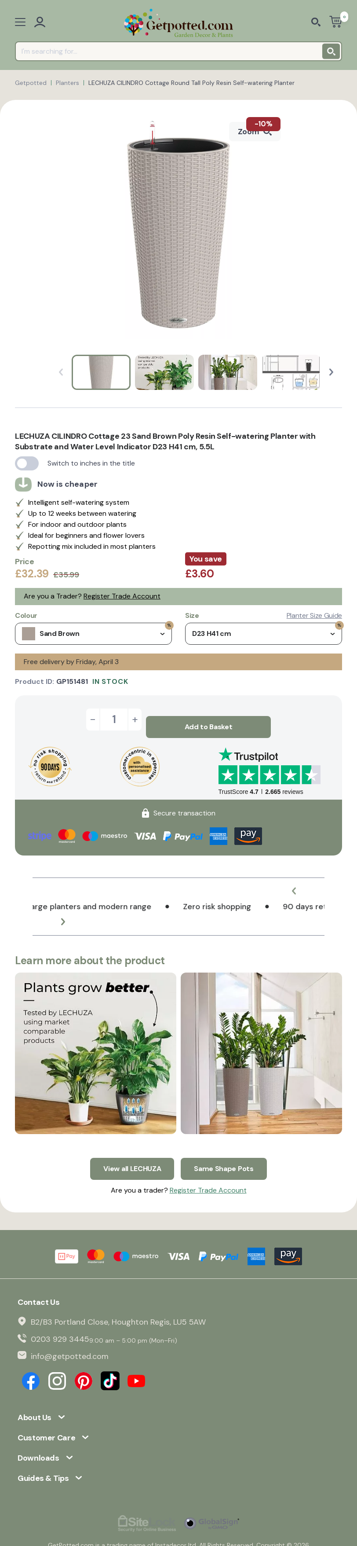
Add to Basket (209, 719)
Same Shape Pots (223, 1153)
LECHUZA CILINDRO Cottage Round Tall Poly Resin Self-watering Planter (191, 83)
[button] (331, 372)
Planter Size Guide (314, 616)
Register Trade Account (122, 596)
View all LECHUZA (132, 1153)
